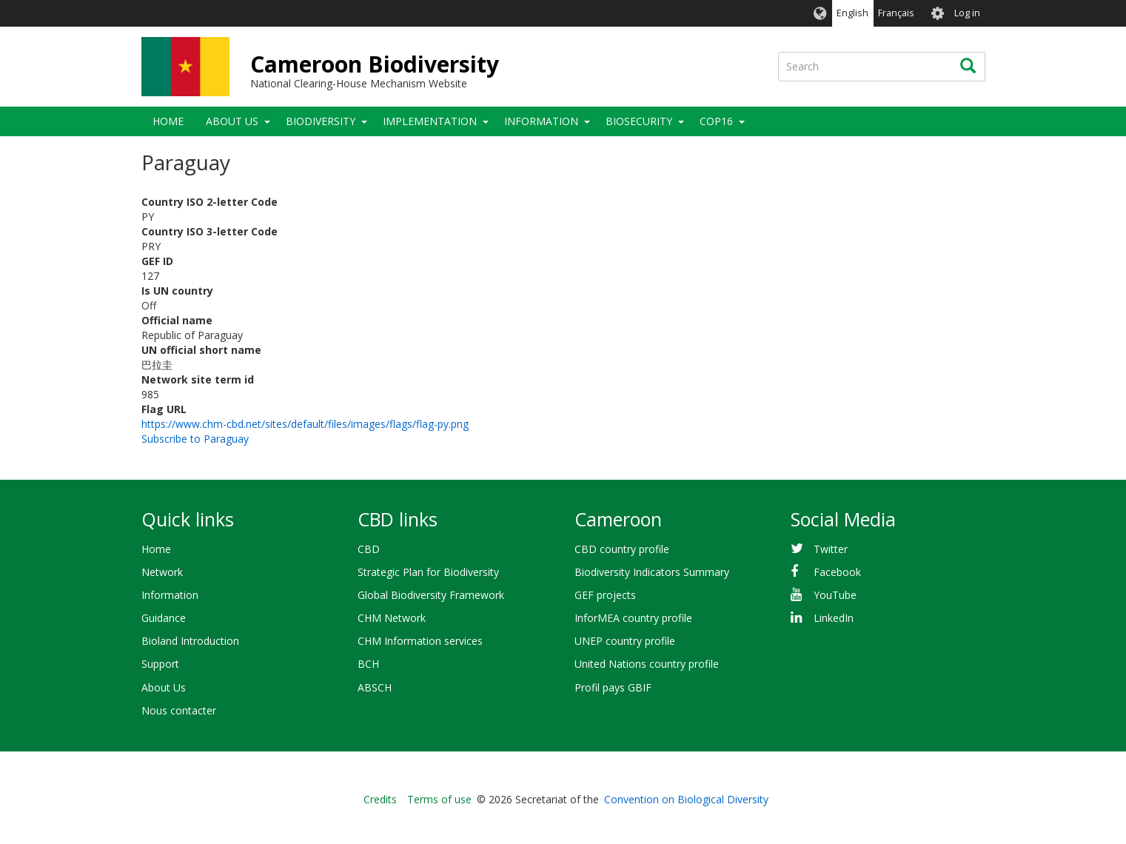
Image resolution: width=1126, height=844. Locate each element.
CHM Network (392, 618)
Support (160, 664)
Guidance (163, 618)
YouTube (835, 595)
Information (541, 121)
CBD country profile (621, 549)
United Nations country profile (646, 664)
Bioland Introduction (190, 641)
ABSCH (375, 687)
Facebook (837, 572)
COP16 (716, 121)
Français (896, 13)
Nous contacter (178, 710)
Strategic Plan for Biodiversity (428, 572)
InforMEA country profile (633, 618)
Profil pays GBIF (612, 687)
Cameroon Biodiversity (374, 64)
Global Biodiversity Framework (431, 595)
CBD (369, 549)
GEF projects (605, 595)
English (852, 13)
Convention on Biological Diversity (686, 799)
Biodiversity (320, 121)
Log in (967, 13)
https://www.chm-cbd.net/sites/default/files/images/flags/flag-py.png (305, 424)
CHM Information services (420, 641)
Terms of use (439, 799)
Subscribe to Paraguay (195, 439)
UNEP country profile (624, 641)
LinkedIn (834, 618)
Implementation (430, 121)
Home (168, 121)
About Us (232, 121)
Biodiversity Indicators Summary (651, 572)
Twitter (831, 549)
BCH (368, 664)
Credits (380, 799)
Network (162, 572)
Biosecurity (639, 121)
